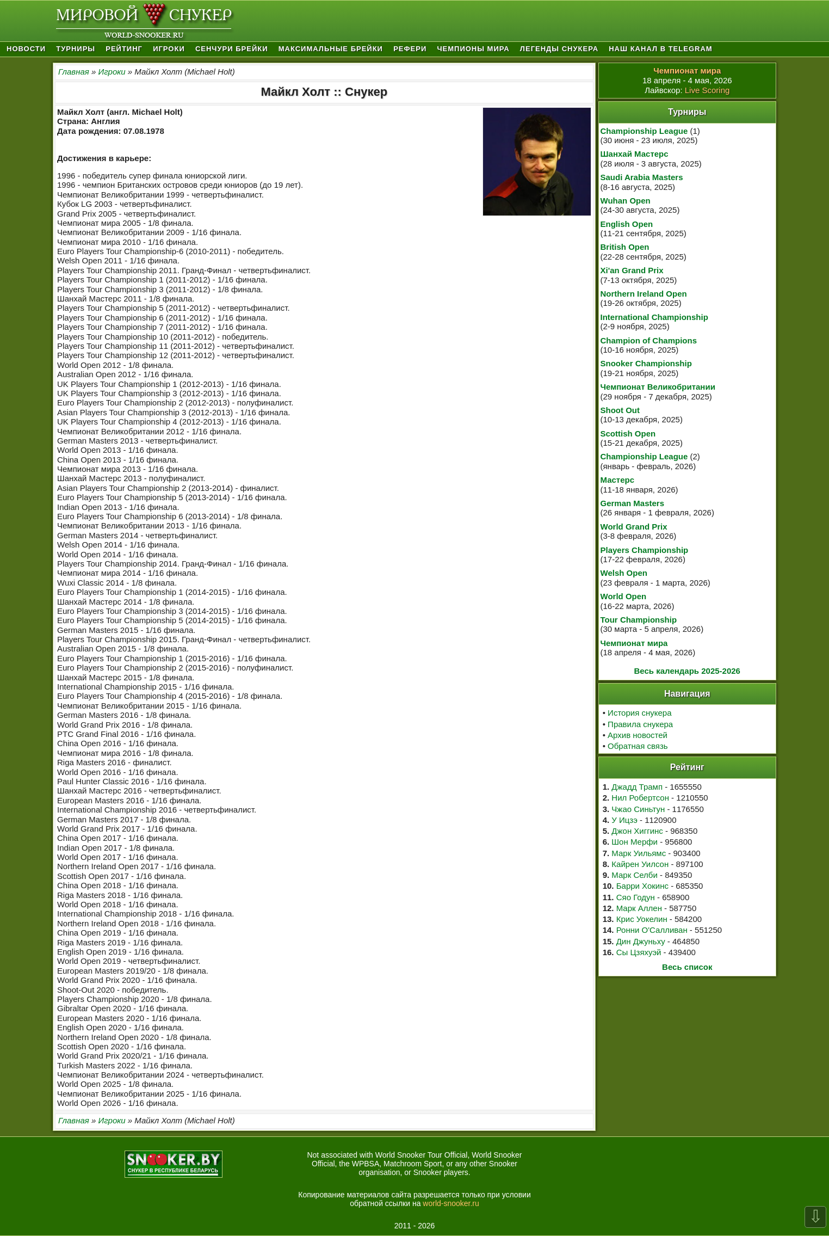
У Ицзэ (624, 820)
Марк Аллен (639, 908)
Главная (73, 71)
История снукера (639, 712)
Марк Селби (634, 875)
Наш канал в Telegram (660, 49)
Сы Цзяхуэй (638, 952)
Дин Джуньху (640, 941)
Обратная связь (638, 746)
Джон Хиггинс (637, 830)
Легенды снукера (559, 49)
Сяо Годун (635, 897)
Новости (26, 49)
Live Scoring (707, 90)
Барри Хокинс (642, 885)
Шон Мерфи (634, 841)
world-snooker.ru (451, 1203)
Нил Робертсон (640, 797)
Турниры (75, 49)
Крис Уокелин (641, 919)
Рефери (409, 49)
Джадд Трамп (637, 786)
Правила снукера (640, 724)
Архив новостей (637, 735)
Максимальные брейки (331, 49)
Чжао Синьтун (638, 809)
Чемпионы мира (473, 49)
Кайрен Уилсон (640, 864)
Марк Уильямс (638, 853)
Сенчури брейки (231, 49)
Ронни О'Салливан (652, 929)
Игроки (169, 49)
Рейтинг (124, 49)
